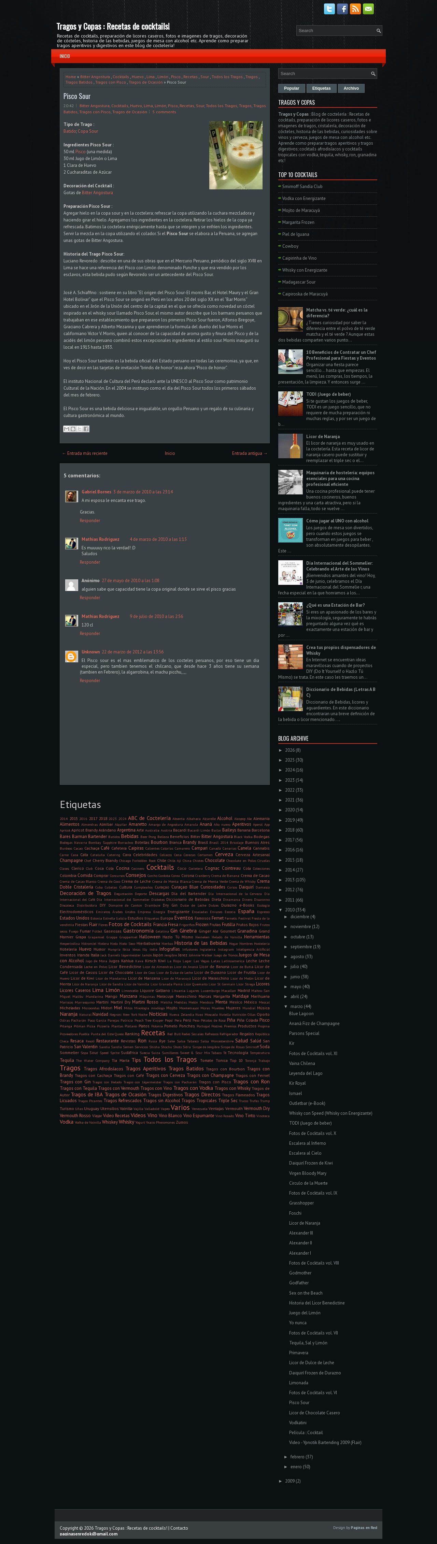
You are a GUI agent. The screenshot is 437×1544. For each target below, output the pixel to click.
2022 (290, 790)
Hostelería (262, 943)
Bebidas (130, 836)
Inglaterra (207, 949)
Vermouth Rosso (75, 1116)
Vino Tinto (245, 1116)
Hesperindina (70, 943)
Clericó (77, 868)
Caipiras (136, 848)
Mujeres (233, 1007)
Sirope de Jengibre (206, 1046)
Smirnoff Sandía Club (302, 186)
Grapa (80, 936)
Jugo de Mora (96, 960)
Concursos (117, 875)
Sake (171, 1041)
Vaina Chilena (302, 1063)
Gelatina (162, 931)
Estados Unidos (74, 918)
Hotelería (68, 949)
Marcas (205, 996)
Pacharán (78, 1020)
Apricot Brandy (84, 830)
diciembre (300, 917)
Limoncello (130, 990)
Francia (160, 924)
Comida (85, 875)
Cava (127, 854)
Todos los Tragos (227, 76)
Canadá (215, 848)
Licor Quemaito (196, 984)
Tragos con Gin (75, 1082)
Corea (175, 875)
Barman (79, 836)
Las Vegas (201, 960)
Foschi (295, 1213)
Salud (241, 1040)
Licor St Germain (222, 984)
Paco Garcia (97, 1020)
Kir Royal (297, 1083)
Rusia (153, 1041)
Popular (291, 88)
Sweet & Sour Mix (195, 1052)
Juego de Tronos (226, 955)
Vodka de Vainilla (88, 1122)
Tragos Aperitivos (145, 1068)
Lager (187, 960)
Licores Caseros (75, 990)
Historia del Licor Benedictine (317, 1303)
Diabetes (158, 899)
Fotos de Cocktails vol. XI (313, 1053)
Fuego (73, 931)
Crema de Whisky (242, 881)
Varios (180, 1107)
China (187, 860)
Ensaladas (200, 911)
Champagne (71, 860)
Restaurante (107, 1041)
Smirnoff (252, 1046)
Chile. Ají (174, 860)
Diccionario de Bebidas (188, 899)
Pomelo (171, 1025)
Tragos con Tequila (78, 1088)
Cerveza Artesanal (253, 854)
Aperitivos (241, 824)
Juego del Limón (305, 1313)
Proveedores (69, 1033)
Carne (64, 854)
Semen (128, 1046)
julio (295, 966)
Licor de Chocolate (116, 972)
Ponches (187, 1025)
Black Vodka (243, 836)
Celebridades (145, 854)
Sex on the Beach (306, 1293)
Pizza (91, 1026)
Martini (102, 1002)
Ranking (132, 1033)
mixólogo (158, 1008)
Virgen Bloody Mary (307, 1173)
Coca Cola (104, 868)
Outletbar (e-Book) (307, 1103)
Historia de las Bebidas (200, 942)
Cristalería (83, 887)
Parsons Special (304, 1033)
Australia (152, 830)
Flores (103, 924)
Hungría (114, 949)
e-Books (246, 905)
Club (89, 868)
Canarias (229, 848)
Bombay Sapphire (102, 842)
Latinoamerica (233, 960)
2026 (290, 750)
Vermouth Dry (257, 1108)
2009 (290, 1481)
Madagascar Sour (298, 282)
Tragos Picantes (90, 1100)
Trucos (243, 1100)
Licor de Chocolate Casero (314, 1413)
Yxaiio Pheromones (160, 1122)
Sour (204, 76)
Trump (265, 1100)
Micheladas (70, 1007)
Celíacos (166, 854)
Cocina (122, 868)
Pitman (79, 1026)
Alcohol (224, 818)
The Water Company (93, 1060)
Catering (113, 854)
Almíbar (106, 824)
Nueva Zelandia (181, 1014)
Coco (181, 868)
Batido (70, 131)
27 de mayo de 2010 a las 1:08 (130, 580)
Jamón (147, 955)
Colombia (68, 875)
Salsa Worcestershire (216, 1041)
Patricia (127, 1020)
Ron (142, 1040)
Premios (230, 1026)
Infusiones (190, 949)
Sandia (104, 1046)
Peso (196, 1020)
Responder (90, 520)
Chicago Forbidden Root (137, 860)
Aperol (258, 824)
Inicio (65, 56)
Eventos (183, 917)
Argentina (126, 830)
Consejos (136, 874)
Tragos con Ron (251, 1081)
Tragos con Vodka (193, 1087)
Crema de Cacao (255, 875)
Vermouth (234, 1108)
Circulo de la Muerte (308, 1183)
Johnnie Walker (201, 955)
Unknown (91, 652)
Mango (111, 996)
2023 (113, 818)
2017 (93, 818)
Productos (247, 1025)
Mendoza (207, 1002)
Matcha (166, 1002)
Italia (95, 954)
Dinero (247, 899)
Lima (150, 76)
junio (295, 977)
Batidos (114, 836)
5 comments (164, 111)
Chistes (198, 860)
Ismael (295, 1093)
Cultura (125, 887)
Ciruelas (263, 860)
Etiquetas (151, 918)
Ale (249, 818)
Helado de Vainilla (227, 937)
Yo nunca (298, 1323)
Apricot (65, 830)
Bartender (97, 836)
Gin (174, 930)
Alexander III (301, 1233)
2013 (290, 880)
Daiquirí (246, 887)
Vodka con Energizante (304, 198)
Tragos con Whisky (232, 1088)
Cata (84, 854)
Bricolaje (236, 842)
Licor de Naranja (85, 984)
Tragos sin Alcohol (161, 1100)
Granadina (247, 931)
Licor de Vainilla (136, 984)
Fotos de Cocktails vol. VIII (314, 1263)
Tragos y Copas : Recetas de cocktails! (113, 26)
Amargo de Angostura (166, 824)
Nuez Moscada (206, 1014)
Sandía (116, 1046)
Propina (264, 1026)
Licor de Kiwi (83, 978)
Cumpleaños (143, 887)
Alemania (261, 818)
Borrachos (125, 842)
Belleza (163, 836)
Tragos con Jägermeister (142, 1082)
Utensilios (109, 1108)
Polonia (157, 1026)
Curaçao (162, 887)
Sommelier (69, 1052)
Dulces (213, 905)
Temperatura (260, 1052)
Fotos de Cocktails (130, 924)
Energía (159, 911)
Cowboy (290, 246)
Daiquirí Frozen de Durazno (315, 1373)
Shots (177, 1046)
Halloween (149, 937)
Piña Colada (247, 1020)
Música (263, 1007)
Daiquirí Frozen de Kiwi (311, 1163)
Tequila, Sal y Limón (308, 1343)
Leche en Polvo (95, 966)
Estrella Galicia (115, 918)
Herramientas (257, 937)
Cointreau (231, 868)
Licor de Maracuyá (176, 978)
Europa (166, 918)
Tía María (120, 1060)
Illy (144, 949)
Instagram (226, 949)
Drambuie (152, 905)
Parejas (113, 1020)
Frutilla (228, 924)
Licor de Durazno (210, 972)
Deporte (141, 893)
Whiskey (110, 1122)
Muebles (218, 1008)
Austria (166, 830)
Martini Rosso (145, 1002)
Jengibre (171, 955)
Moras (205, 1008)
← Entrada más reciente (85, 453)
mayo (296, 987)
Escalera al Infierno (307, 1143)
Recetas (190, 76)
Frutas (215, 924)
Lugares (193, 990)
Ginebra (188, 930)
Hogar (233, 943)
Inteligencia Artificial (253, 949)
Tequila (67, 1060)
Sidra (187, 1046)
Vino (152, 1115)
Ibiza (126, 949)
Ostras (65, 1020)
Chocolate (215, 860)
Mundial (248, 1008)
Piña (231, 1020)
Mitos (128, 1008)
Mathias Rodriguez (100, 539)
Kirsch (150, 960)
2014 (64, 818)
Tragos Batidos (79, 82)
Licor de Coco (145, 972)
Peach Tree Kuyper (149, 1020)
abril (295, 996)
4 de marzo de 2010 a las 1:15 (158, 539)
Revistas (128, 1040)
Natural (85, 1014)
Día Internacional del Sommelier (123, 899)
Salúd (255, 1041)
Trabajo (264, 1060)
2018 (103, 818)
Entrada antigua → (250, 453)
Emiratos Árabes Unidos (115, 911)
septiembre (301, 947)
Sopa (84, 1052)
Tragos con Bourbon (225, 1068)
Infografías (169, 949)
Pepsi (169, 1020)
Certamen (205, 854)
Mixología (141, 1008)
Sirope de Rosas (232, 1046)
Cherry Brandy (105, 860)
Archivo (351, 88)
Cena (178, 854)
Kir (291, 1043)
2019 (290, 820)
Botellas (142, 842)
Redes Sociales (192, 1033)
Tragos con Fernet (253, 1075)
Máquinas (147, 996)
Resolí (90, 1041)
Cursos (232, 887)
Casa (74, 854)
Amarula (191, 824)
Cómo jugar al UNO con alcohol (337, 521)
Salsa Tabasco (188, 1041)
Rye (162, 1040)
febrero (298, 1457)
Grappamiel (128, 937)
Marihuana (260, 996)
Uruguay (91, 1108)
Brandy (189, 842)
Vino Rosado (224, 1115)
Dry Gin (170, 905)
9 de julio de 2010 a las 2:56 (156, 616)
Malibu (77, 996)
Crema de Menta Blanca (171, 881)
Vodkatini (298, 1423)
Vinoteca (263, 1115)
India (153, 949)
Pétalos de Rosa (213, 1020)
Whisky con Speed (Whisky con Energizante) (330, 1113)
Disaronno (262, 899)
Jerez (182, 954)
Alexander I (300, 1253)
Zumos (182, 1122)
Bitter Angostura (95, 76)
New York (130, 1014)
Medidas (180, 1002)
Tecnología (238, 1052)
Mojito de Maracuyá (301, 210)
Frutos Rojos (247, 924)
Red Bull (173, 1033)
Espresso (263, 911)
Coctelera (196, 868)
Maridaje (240, 996)
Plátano (131, 1026)
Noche (142, 1014)
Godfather (299, 1283)
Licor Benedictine (125, 966)
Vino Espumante (198, 1116)
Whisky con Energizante (304, 270)
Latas (215, 960)
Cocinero (137, 868)
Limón (162, 76)
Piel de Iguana (295, 234)
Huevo (138, 76)
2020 (290, 810)
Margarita (221, 996)
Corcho (152, 875)
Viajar (97, 1115)
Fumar (85, 931)
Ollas (251, 1014)
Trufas (254, 1100)
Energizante (178, 911)
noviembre (301, 926)
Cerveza (224, 854)
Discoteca (67, 905)
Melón (193, 1002)
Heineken (202, 937)
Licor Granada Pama (167, 984)
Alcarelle (209, 818)
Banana (244, 830)
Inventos (68, 954)
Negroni (116, 1014)
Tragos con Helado (107, 1082)
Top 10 (236, 1060)
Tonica (222, 1060)
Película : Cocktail (306, 1432)
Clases (64, 868)
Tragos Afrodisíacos (103, 1069)
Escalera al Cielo (305, 1153)
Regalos (247, 1033)
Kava (139, 960)
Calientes (152, 848)
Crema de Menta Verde (209, 881)
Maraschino (186, 996)
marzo (297, 1006)
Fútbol (97, 931)
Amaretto (138, 824)
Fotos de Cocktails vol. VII (313, 1333)
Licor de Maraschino (210, 978)
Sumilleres (170, 1052)
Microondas (90, 1008)
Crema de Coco (109, 881)
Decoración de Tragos (85, 893)
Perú (187, 1020)
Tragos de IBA (87, 1094)
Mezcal (264, 1002)
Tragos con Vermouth (118, 1088)
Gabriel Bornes (96, 492)
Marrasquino (85, 1002)
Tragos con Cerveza (165, 1075)
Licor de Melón (242, 978)
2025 (290, 760)
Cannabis (261, 848)
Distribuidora (87, 905)
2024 (122, 818)
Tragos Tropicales (199, 1100)
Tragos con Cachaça (93, 1075)
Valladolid (151, 1108)
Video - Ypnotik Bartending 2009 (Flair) (325, 1442)
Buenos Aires (257, 842)
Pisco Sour (77, 95)
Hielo (114, 943)
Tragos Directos (202, 1094)
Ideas (136, 949)
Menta (221, 1002)
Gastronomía (138, 930)
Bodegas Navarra (73, 842)
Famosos (203, 918)
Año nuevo (222, 824)
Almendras (89, 824)
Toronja (250, 1060)
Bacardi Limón (198, 830)
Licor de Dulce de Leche (174, 972)
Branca (175, 842)
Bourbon (159, 842)
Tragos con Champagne (210, 1075)
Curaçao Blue (184, 887)
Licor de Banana (214, 966)
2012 (290, 890)
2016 (83, 818)
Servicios (141, 1046)
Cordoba (164, 875)
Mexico (235, 1002)
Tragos (251, 76)
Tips (136, 1059)
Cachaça (91, 848)
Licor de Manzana (144, 978)
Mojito (172, 1007)
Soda (265, 1047)
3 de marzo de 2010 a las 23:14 (143, 492)
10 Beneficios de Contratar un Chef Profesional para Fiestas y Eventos (341, 355)
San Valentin (86, 1047)
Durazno (229, 905)
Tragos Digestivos (165, 1095)
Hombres (246, 943)
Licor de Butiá (242, 966)
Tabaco (216, 1052)
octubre (298, 937)
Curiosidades (212, 887)
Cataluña (97, 854)
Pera (178, 1020)
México (250, 1002)
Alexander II (300, 1243)
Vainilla (126, 1108)
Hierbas (167, 943)
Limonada (298, 1383)
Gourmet (228, 931)
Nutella (225, 1014)
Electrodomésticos (77, 911)
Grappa (112, 937)
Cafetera (119, 848)
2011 (290, 900)
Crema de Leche (136, 881)
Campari (200, 848)
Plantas (117, 1026)
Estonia (96, 918)
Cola (247, 868)
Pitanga (66, 1026)
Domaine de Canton (125, 905)
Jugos (114, 960)
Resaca (77, 1041)
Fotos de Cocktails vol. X (312, 1133)
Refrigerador (229, 1033)
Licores (263, 984)
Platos (144, 1025)
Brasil (203, 842)
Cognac (212, 868)
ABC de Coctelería (149, 817)
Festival (244, 918)
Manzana (128, 996)
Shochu (166, 1046)
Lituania (178, 990)
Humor (99, 949)
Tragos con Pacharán (180, 1082)
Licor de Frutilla (241, 972)
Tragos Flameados (238, 1094)
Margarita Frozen (298, 222)
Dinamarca (231, 899)
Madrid (244, 990)
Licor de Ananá (186, 966)
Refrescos (211, 1033)
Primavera (298, 1353)
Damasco (263, 887)
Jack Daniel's (110, 955)
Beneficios (179, 836)
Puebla (84, 1033)
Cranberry (202, 875)
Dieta (216, 899)
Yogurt (140, 1122)
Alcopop (239, 818)
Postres (216, 1026)
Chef (87, 860)
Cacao (78, 848)
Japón (158, 954)
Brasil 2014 (218, 842)
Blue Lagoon (301, 1013)
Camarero (182, 848)
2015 (74, 818)
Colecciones (261, 868)
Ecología (263, 905)
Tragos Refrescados (122, 1100)
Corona (187, 875)
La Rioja (174, 960)
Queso (119, 1033)
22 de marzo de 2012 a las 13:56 (133, 652)
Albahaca (193, 818)
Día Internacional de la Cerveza (235, 893)
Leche (251, 960)
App (267, 824)
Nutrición (239, 1014)
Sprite (114, 1052)
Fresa (173, 924)
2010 (290, 910)
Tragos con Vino (156, 1088)
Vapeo (165, 1108)
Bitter (195, 836)
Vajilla (138, 1108)
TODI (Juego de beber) (328, 394)
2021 (290, 800)
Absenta (178, 818)
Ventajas (216, 1108)
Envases (216, 911)
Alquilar (121, 824)
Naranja (68, 1013)
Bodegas (262, 836)
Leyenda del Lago (306, 1073)
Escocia (230, 911)
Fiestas (81, 924)
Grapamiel (96, 937)
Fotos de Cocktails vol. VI (313, 1393)
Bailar (216, 830)
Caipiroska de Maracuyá (305, 294)
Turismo (67, 1108)
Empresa (144, 911)
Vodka (66, 1121)
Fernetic (231, 918)
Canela (244, 848)
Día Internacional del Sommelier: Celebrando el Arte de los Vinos (339, 566)
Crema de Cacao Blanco (78, 881)
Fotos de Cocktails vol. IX (313, 1193)
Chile (161, 860)
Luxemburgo (210, 990)
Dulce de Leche (193, 905)
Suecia (145, 1052)
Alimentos (70, 824)
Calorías (167, 848)
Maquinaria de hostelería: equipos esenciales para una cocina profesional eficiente (340, 478)
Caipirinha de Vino (299, 258)
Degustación (123, 893)
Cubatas (111, 887)
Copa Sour (88, 131)
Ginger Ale (208, 931)
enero (296, 1467)
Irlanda (83, 954)
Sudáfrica (129, 1052)
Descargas (159, 893)
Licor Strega (245, 984)
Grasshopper (301, 1203)
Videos (138, 1115)
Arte (140, 830)
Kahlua (127, 960)
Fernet (218, 918)
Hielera (103, 943)
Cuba (99, 887)
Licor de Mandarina (111, 978)
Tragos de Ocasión (146, 82)
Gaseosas (113, 931)
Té (224, 1052)
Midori (106, 1007)
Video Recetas (116, 1116)
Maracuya (165, 996)
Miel (118, 1008)
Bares (65, 836)
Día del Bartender (188, 893)
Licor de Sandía (111, 984)
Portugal (203, 1026)
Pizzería (103, 1026)
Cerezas (189, 854)
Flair (93, 924)
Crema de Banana (225, 875)
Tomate (206, 1060)
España (246, 911)
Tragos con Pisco (110, 82)
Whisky (126, 1121)
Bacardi (179, 830)
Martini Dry (120, 1002)
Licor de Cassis (83, 972)
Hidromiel (88, 943)
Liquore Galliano (155, 990)
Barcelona (261, 830)
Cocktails (121, 76)
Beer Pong (148, 836)
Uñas (79, 1108)
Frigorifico (187, 924)
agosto (297, 956)
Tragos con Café (129, 1075)
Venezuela (200, 1108)
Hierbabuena (148, 943)
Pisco (176, 76)
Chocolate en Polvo (241, 860)
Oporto (263, 1014)
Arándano (107, 830)
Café (105, 848)
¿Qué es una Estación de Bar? (335, 605)
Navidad (100, 1014)
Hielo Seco (127, 943)
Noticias (158, 1013)
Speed (104, 1052)
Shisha (154, 1046)
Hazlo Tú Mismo (178, 936)
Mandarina (94, 996)
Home (71, 76)
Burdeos (66, 848)
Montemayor (189, 1008)
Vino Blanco (170, 1116)
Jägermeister (131, 955)
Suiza (155, 1052)
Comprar (101, 875)
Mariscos (66, 1002)
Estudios (135, 918)
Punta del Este (102, 1033)
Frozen (202, 924)
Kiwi (162, 960)
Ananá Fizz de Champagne (314, 1023)
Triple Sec (228, 1100)
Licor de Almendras (158, 966)
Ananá (206, 824)
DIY (103, 905)
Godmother (300, 1273)
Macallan (228, 990)
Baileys (229, 830)
